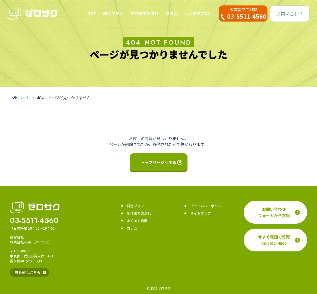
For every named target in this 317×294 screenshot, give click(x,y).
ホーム (24, 98)
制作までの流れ (144, 13)
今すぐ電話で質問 (274, 240)
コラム (172, 13)
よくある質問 (197, 13)
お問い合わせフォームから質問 (274, 212)
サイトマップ (200, 213)
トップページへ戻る (158, 162)
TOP (92, 13)
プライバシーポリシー (207, 205)
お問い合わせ (289, 13)
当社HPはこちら (27, 272)
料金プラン (113, 13)
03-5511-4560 (34, 220)
